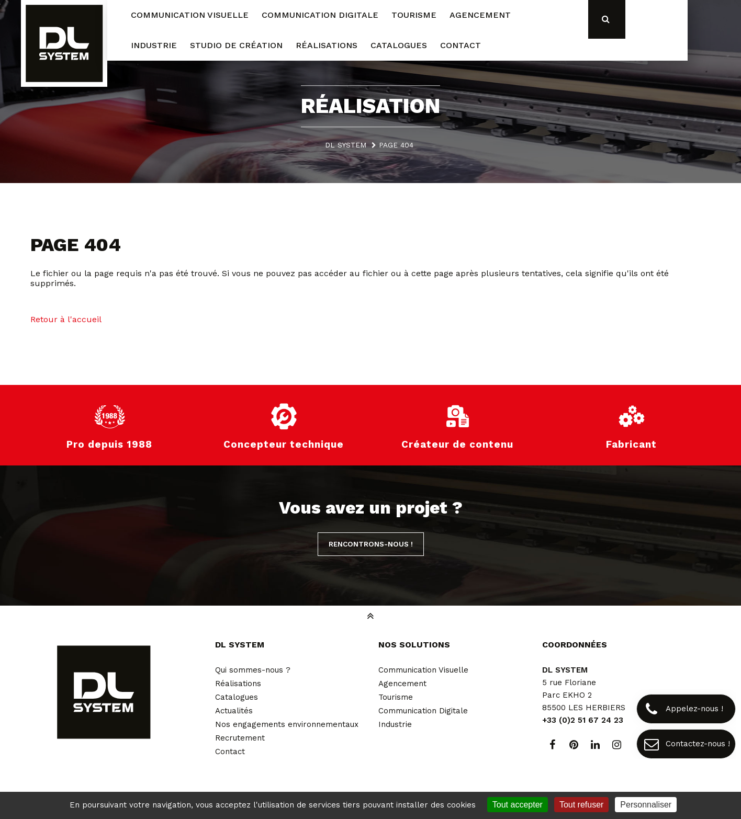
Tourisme (395, 697)
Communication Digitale (423, 710)
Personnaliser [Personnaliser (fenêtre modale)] (645, 804)
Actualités (234, 710)
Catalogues (236, 697)
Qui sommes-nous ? (252, 670)
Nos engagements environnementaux (286, 724)
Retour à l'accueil (66, 319)
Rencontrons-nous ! (371, 544)
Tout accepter (517, 804)
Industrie (395, 724)
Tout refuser (581, 804)
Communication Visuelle (423, 670)
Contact (230, 751)
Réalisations (238, 683)
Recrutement (240, 738)
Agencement (402, 683)
